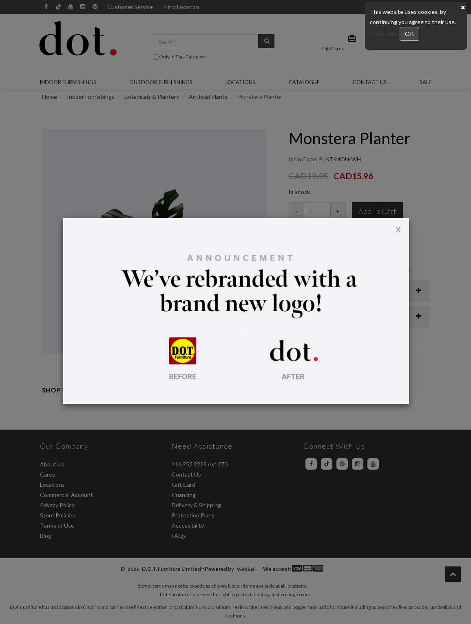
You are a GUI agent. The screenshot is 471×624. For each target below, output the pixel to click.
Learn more (385, 33)
